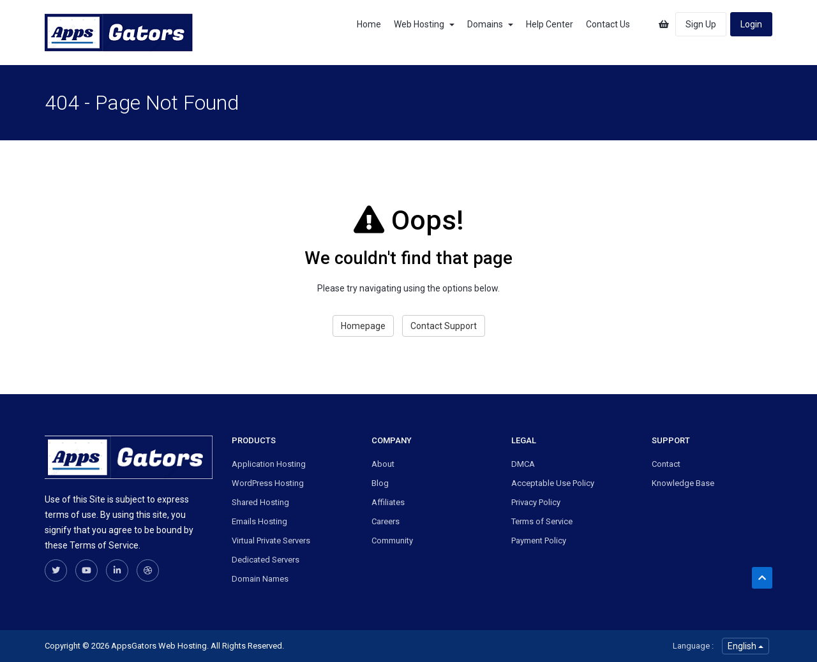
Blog (380, 483)
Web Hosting (424, 24)
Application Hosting (269, 464)
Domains (490, 24)
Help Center (549, 24)
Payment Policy (538, 540)
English (745, 646)
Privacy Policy (535, 502)
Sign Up (701, 24)
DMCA (523, 464)
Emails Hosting (259, 521)
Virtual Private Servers (271, 540)
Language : (693, 646)
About (382, 464)
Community (392, 540)
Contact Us (608, 24)
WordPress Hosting (268, 483)
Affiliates (388, 502)
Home (369, 24)
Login (751, 24)
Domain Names (260, 579)
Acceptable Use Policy (552, 483)
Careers (385, 521)
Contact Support (443, 326)
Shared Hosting (260, 502)
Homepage (363, 326)
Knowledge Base (683, 483)
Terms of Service (542, 521)
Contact (666, 464)
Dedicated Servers (265, 559)
